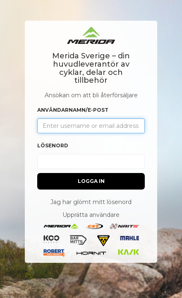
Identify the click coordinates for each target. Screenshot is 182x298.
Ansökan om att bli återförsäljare (91, 95)
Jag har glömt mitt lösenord (91, 202)
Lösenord (52, 145)
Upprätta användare (91, 215)
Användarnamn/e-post (72, 110)
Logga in (91, 181)
